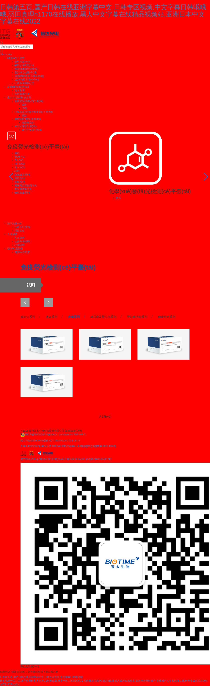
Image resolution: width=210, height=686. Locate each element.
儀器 (24, 104)
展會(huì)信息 (22, 93)
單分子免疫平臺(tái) (25, 126)
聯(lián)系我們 (15, 248)
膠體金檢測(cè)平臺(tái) (27, 119)
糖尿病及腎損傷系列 (25, 185)
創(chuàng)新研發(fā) (26, 68)
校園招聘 (19, 245)
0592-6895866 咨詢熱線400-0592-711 (90, 459)
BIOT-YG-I (20, 156)
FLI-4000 (19, 167)
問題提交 (19, 230)
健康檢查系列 (22, 192)
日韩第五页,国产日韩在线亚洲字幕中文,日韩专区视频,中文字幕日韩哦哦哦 (41, 677)
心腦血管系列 (22, 174)
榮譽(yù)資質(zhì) (24, 65)
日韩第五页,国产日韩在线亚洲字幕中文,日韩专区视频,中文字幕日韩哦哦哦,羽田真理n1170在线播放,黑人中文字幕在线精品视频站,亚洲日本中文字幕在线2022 (103, 14)
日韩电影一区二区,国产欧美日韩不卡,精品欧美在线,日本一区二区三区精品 (41, 680)
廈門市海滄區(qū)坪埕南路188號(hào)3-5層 (45, 459)
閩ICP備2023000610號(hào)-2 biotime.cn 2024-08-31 (50, 440)
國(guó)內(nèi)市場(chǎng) (29, 75)
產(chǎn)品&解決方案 (19, 97)
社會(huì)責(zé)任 (24, 83)
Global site (6, 54)
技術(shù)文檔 (22, 227)
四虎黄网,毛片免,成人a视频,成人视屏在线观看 (109, 680)
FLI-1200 (19, 163)
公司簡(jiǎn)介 (22, 61)
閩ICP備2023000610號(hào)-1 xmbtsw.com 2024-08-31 (56, 434)
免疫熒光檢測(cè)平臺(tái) (28, 101)
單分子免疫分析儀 (32, 129)
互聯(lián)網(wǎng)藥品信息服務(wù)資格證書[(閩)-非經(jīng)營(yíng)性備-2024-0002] (68, 445)
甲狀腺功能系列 (23, 189)
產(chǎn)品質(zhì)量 (25, 72)
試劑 (24, 108)
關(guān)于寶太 (15, 58)
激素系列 (19, 178)
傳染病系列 (28, 122)
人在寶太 (19, 237)
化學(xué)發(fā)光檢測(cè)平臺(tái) (33, 111)
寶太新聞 (19, 90)
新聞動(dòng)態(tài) (18, 86)
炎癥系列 (19, 181)
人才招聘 (12, 234)
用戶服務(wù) (14, 223)
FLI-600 (18, 160)
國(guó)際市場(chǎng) (26, 79)
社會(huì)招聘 (22, 241)
